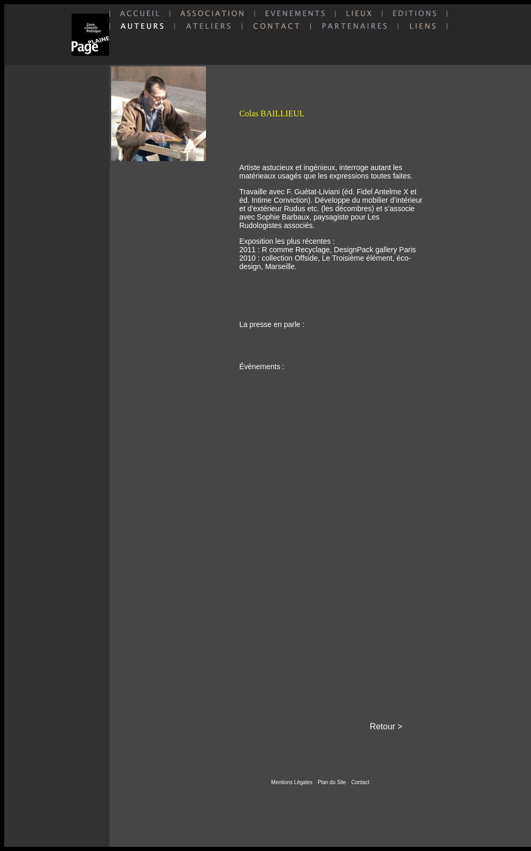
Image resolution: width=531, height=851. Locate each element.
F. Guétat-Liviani (313, 191)
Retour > (386, 726)
